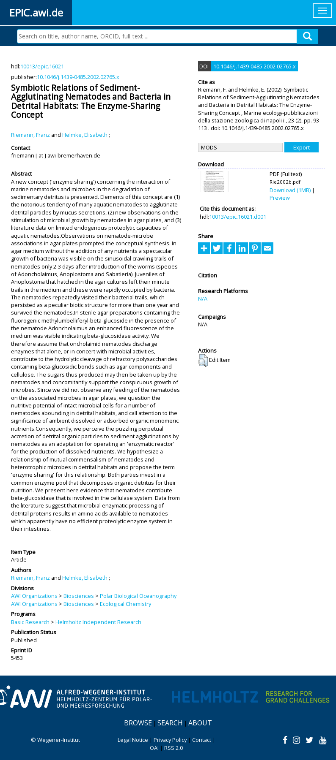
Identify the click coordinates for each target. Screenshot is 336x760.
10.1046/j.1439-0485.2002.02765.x (78, 77)
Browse (138, 722)
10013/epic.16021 (42, 66)
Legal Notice (133, 740)
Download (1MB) (290, 190)
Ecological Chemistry (125, 604)
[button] (203, 360)
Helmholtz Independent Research (98, 622)
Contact (201, 740)
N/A (202, 298)
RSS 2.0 (173, 748)
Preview (280, 197)
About (200, 722)
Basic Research (30, 622)
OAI (154, 748)
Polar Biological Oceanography (138, 596)
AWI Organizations (34, 596)
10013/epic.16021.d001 (237, 216)
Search (170, 722)
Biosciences (78, 596)
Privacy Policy (170, 740)
